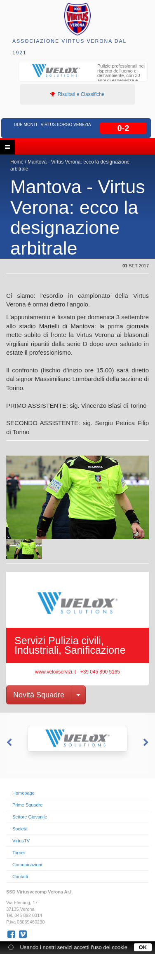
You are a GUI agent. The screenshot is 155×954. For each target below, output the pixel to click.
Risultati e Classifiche (77, 94)
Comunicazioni (27, 864)
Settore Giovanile (29, 816)
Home (16, 162)
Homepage (23, 792)
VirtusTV (21, 840)
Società (20, 828)
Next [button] (147, 743)
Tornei (18, 852)
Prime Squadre (27, 804)
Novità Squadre (38, 695)
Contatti (20, 876)
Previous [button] (8, 743)
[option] (83, 76)
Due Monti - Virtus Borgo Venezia (52, 124)
